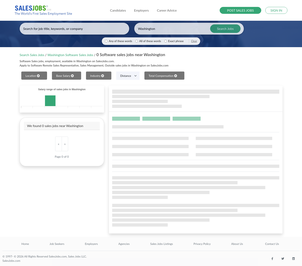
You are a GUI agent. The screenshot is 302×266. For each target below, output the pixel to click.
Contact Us (272, 243)
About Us (237, 243)
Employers (91, 243)
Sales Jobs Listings (161, 243)
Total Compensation (163, 75)
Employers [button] (141, 10)
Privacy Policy (202, 243)
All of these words (150, 41)
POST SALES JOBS (240, 10)
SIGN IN (276, 10)
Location (33, 75)
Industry (97, 75)
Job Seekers (56, 243)
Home (25, 243)
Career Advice (167, 10)
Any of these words (120, 41)
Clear (194, 41)
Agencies (124, 243)
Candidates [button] (118, 10)
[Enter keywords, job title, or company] (74, 28)
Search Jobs (225, 28)
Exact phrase (176, 41)
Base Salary (65, 75)
